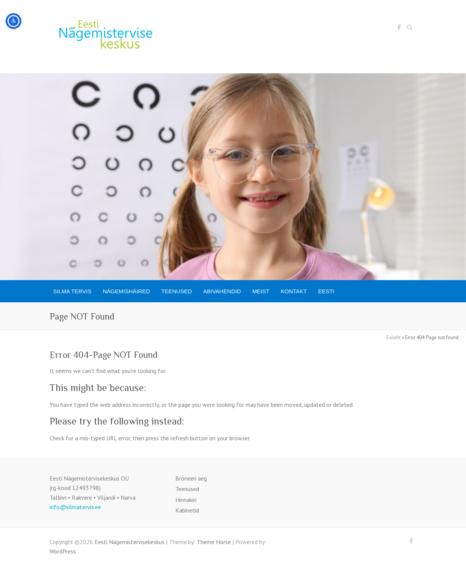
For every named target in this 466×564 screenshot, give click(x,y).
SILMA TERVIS (72, 291)
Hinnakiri (185, 499)
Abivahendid (222, 291)
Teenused (176, 291)
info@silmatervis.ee (75, 507)
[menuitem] (326, 291)
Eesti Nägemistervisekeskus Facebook (399, 28)
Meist (261, 291)
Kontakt (294, 291)
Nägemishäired (126, 291)
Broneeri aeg (191, 478)
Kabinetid (187, 510)
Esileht (393, 337)
